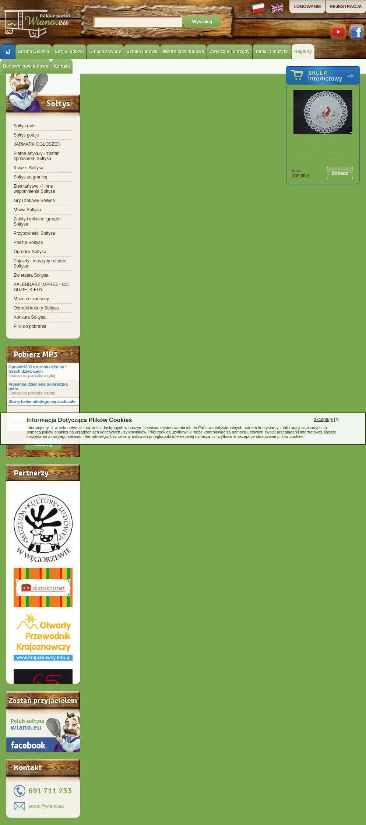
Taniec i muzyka (272, 51)
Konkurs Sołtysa (30, 317)
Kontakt (62, 66)
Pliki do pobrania (30, 326)
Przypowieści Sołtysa (34, 233)
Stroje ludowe (69, 51)
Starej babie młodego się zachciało (41, 401)
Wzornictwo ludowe (183, 51)
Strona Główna (33, 51)
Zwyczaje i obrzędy (230, 51)
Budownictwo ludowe (25, 66)
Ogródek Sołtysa (30, 251)
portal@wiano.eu (46, 806)
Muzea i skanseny (31, 298)
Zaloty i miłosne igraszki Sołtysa (37, 221)
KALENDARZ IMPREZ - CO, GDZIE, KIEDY (42, 287)
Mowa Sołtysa (27, 209)
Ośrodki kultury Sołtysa (36, 308)
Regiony (303, 51)
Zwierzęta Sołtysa (31, 275)
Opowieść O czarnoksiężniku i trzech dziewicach (37, 369)
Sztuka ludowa (142, 51)
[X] (326, 419)
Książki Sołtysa (28, 167)
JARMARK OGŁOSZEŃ (37, 144)
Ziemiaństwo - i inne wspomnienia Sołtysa (34, 189)
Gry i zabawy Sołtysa (34, 200)
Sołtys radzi (25, 125)
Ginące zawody (105, 51)
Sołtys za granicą (30, 177)
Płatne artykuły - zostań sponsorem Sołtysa (37, 156)
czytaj (49, 375)
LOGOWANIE (307, 6)
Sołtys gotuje (26, 135)
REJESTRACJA (346, 6)
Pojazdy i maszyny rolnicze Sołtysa (40, 263)
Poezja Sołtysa (28, 242)
